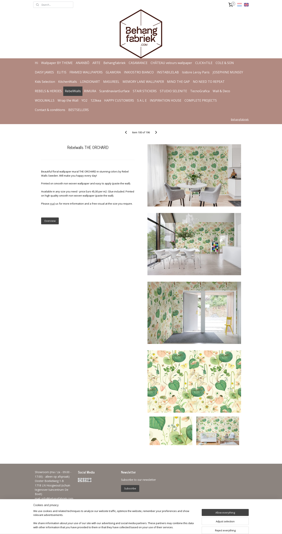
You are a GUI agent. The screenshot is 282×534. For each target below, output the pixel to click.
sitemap (126, 526)
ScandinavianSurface (114, 91)
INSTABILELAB (168, 72)
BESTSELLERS (78, 110)
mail (52, 203)
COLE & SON (225, 63)
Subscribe (130, 488)
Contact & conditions (50, 110)
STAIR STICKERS (145, 91)
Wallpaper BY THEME (57, 63)
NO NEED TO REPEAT (209, 81)
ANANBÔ (82, 63)
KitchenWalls (67, 81)
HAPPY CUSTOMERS (119, 100)
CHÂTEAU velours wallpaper (171, 63)
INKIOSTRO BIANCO (139, 72)
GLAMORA (113, 72)
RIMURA (90, 91)
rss (134, 526)
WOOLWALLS (44, 100)
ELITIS (61, 72)
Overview (49, 221)
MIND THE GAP (178, 81)
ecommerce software (149, 526)
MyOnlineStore (184, 526)
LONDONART (90, 81)
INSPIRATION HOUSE (165, 100)
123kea (95, 100)
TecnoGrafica (200, 91)
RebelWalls (73, 91)
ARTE (96, 63)
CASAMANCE (138, 63)
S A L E (142, 100)
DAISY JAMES (44, 72)
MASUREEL (111, 81)
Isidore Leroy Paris (196, 72)
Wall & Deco (221, 91)
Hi (36, 63)
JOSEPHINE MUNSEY (228, 72)
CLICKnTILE (203, 63)
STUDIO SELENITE (173, 91)
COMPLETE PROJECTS (200, 100)
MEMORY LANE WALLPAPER (143, 81)
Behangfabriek (114, 63)
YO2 (84, 100)
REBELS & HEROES (48, 91)
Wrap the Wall (68, 100)
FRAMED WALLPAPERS (86, 72)
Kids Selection (45, 81)
